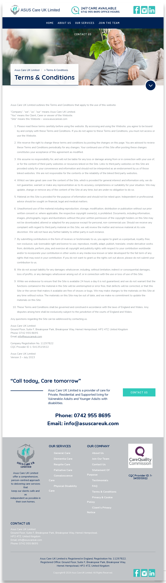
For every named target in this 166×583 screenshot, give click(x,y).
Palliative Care (63, 470)
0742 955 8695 (92, 415)
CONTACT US (139, 392)
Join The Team (109, 23)
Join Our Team (100, 459)
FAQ (94, 486)
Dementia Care (63, 459)
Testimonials (100, 480)
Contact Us (83, 34)
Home (50, 23)
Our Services (85, 23)
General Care (62, 453)
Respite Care (62, 464)
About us (64, 23)
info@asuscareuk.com (30, 540)
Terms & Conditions (104, 492)
